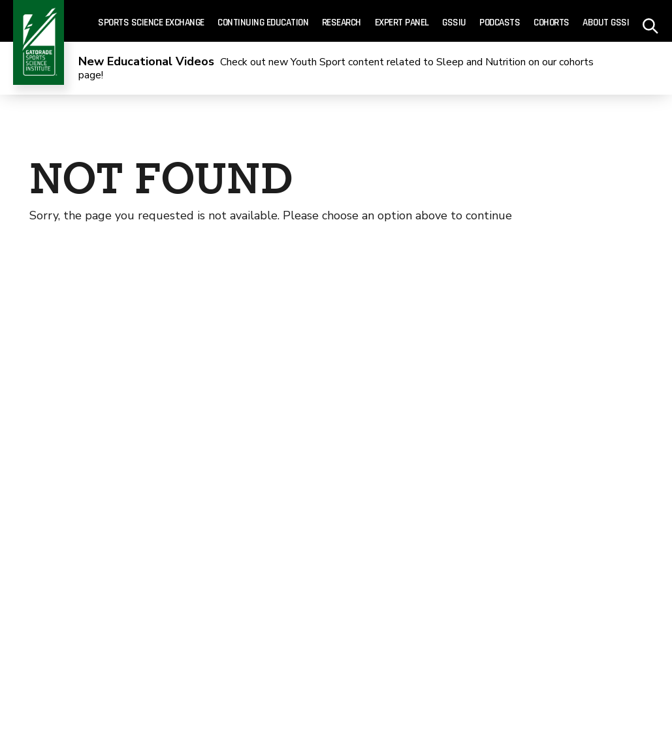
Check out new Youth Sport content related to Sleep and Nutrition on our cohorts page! (336, 69)
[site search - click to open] (651, 21)
